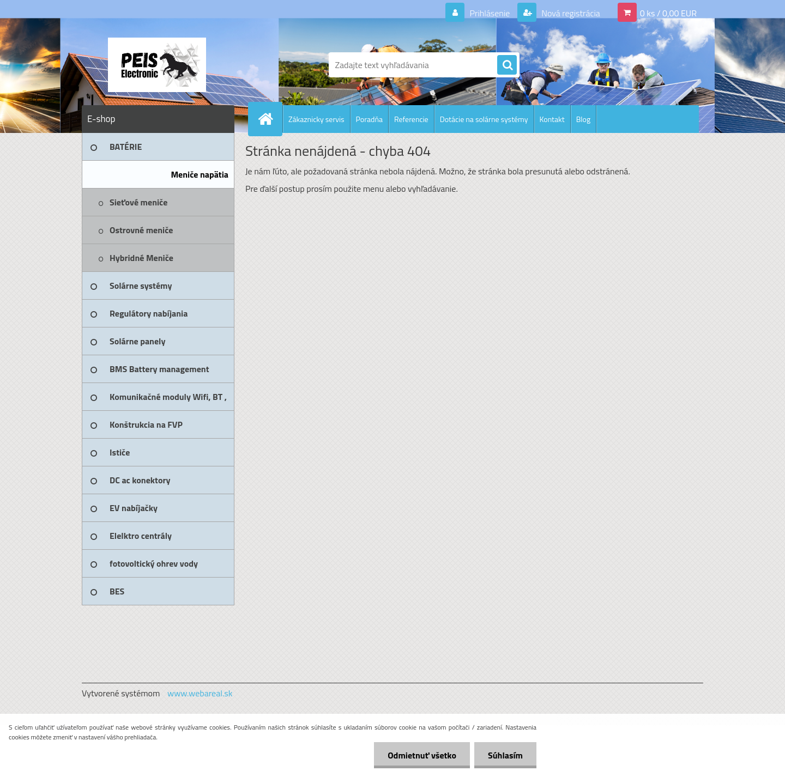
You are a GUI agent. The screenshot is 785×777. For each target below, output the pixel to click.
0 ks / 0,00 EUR (668, 13)
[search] (507, 65)
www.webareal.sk (200, 693)
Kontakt (552, 119)
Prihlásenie (490, 13)
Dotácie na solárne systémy (484, 119)
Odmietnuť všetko (422, 755)
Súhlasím (505, 755)
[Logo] (157, 65)
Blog (583, 119)
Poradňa (369, 119)
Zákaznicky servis (316, 119)
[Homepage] (269, 118)
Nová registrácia (570, 13)
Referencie (411, 119)
